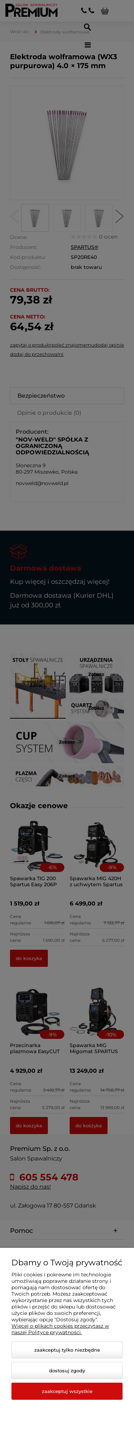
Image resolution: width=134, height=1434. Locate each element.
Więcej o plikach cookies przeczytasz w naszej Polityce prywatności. (60, 1329)
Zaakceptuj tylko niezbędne (67, 1350)
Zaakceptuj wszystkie (67, 1391)
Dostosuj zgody (67, 1370)
